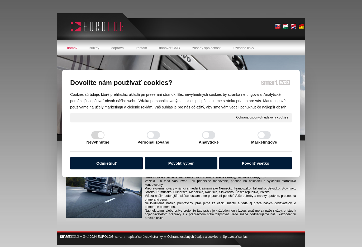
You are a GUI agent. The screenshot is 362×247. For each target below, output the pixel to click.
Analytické (209, 142)
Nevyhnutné (98, 142)
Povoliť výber (181, 163)
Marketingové (264, 142)
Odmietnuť (106, 163)
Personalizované (153, 142)
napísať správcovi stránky (145, 237)
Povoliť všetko (255, 163)
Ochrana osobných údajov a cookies (262, 117)
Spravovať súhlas (235, 237)
